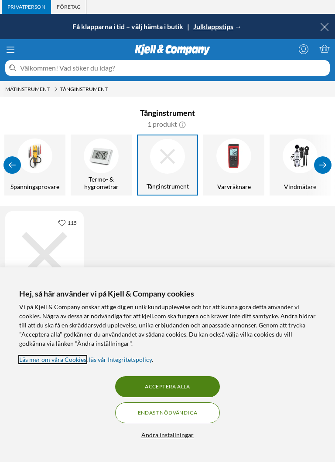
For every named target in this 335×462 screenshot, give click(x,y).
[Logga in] (303, 48)
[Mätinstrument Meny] (55, 89)
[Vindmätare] (300, 165)
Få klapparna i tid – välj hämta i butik (128, 26)
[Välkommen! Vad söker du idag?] (173, 68)
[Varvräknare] (234, 165)
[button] (182, 124)
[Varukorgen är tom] (324, 48)
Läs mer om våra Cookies (52, 359)
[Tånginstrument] (167, 165)
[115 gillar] (67, 222)
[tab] (26, 7)
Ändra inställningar (167, 434)
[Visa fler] (323, 165)
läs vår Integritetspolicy (120, 359)
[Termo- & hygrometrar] (101, 165)
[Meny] (10, 49)
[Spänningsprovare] (35, 165)
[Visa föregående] (12, 165)
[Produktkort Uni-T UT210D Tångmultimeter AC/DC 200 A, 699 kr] (44, 254)
